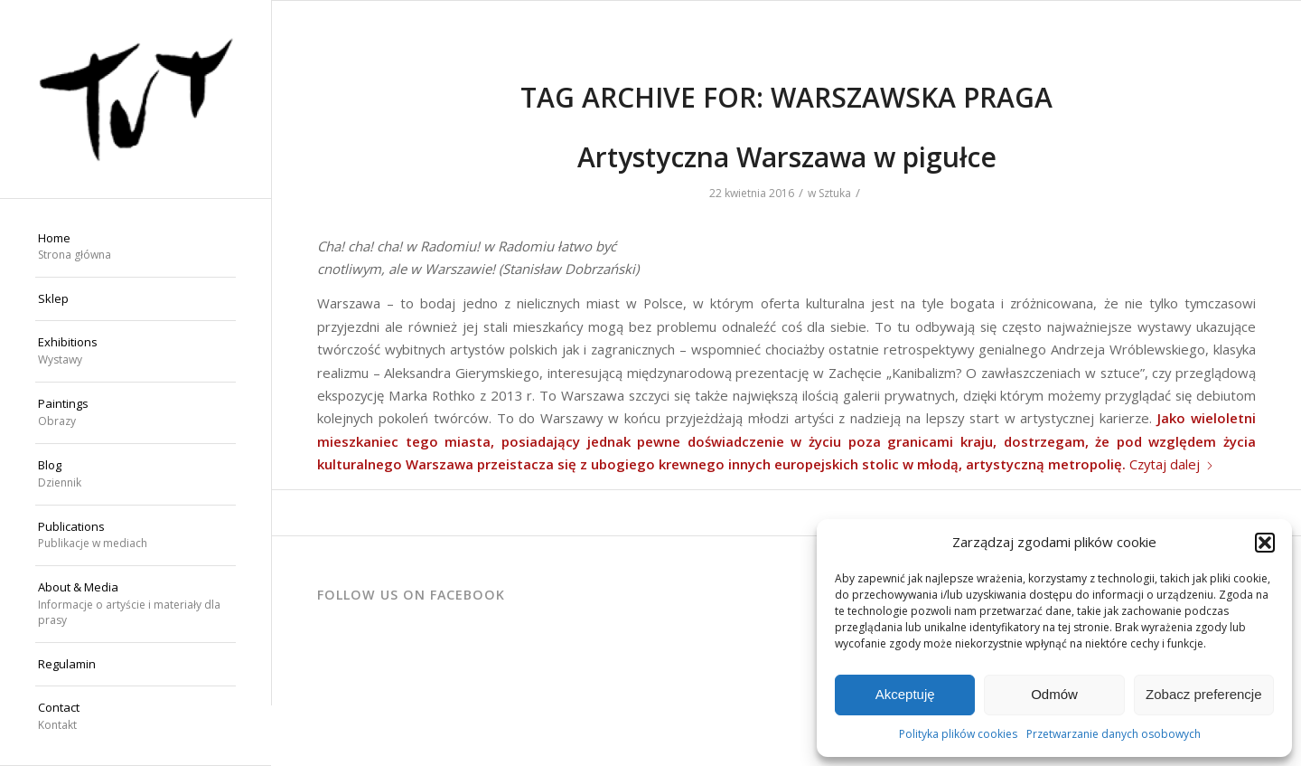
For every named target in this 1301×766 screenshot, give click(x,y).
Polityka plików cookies (958, 734)
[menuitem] (135, 248)
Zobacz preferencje (1203, 694)
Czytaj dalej (1171, 464)
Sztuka (835, 193)
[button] (1265, 543)
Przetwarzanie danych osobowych (1113, 734)
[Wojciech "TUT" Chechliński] (135, 99)
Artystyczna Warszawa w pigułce (787, 156)
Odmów (1054, 694)
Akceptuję (905, 694)
